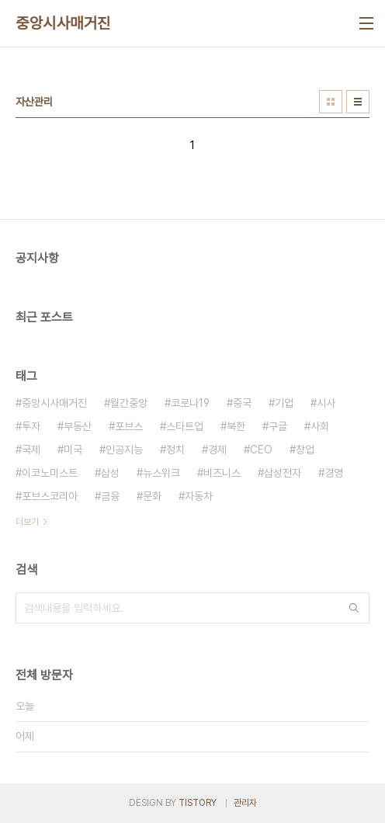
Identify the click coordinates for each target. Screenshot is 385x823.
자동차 (199, 496)
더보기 (27, 521)
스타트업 (184, 426)
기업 (284, 403)
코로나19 (190, 403)
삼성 (110, 473)
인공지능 (124, 449)
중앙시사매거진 (63, 23)
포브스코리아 (50, 496)
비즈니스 (222, 473)
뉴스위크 (161, 473)
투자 (31, 426)
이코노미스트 (50, 473)
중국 (242, 403)
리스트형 (357, 101)
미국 (73, 449)
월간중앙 (128, 403)
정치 (175, 449)
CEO (261, 449)
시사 (326, 403)
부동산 (78, 426)
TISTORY (198, 802)
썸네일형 (330, 101)
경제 (217, 449)
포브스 (129, 426)
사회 (319, 426)
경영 (333, 473)
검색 (354, 608)
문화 (152, 496)
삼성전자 (282, 473)
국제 (31, 449)
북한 (236, 426)
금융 (110, 496)
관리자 (245, 802)
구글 (278, 426)
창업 (305, 449)
